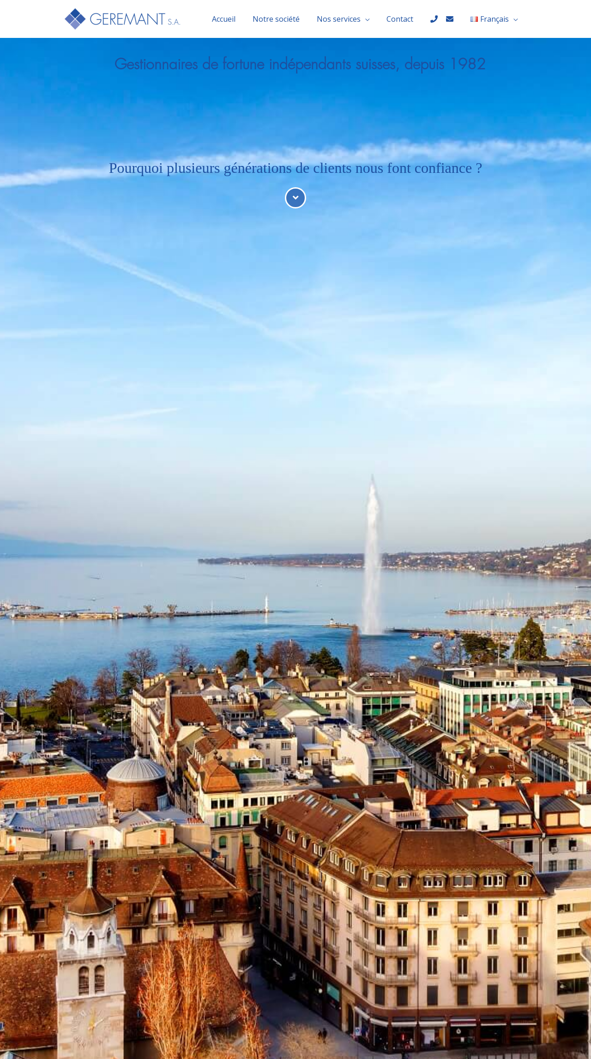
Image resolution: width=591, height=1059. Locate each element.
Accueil (236, 19)
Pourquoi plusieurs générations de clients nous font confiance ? (295, 167)
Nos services (347, 19)
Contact (406, 19)
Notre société (286, 19)
